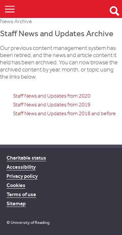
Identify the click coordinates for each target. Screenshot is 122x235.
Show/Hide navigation (9, 9)
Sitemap (16, 203)
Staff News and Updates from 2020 (51, 96)
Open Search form (114, 11)
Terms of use (21, 194)
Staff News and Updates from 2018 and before (64, 114)
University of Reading (30, 222)
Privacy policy (22, 176)
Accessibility (21, 167)
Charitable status (26, 158)
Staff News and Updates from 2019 (51, 105)
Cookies (16, 185)
